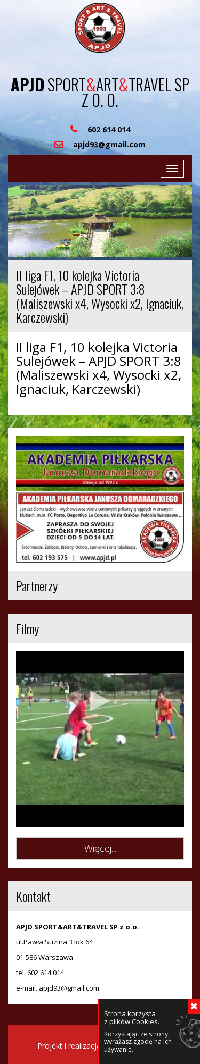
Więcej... (100, 848)
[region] (100, 221)
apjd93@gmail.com (69, 988)
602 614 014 (45, 972)
